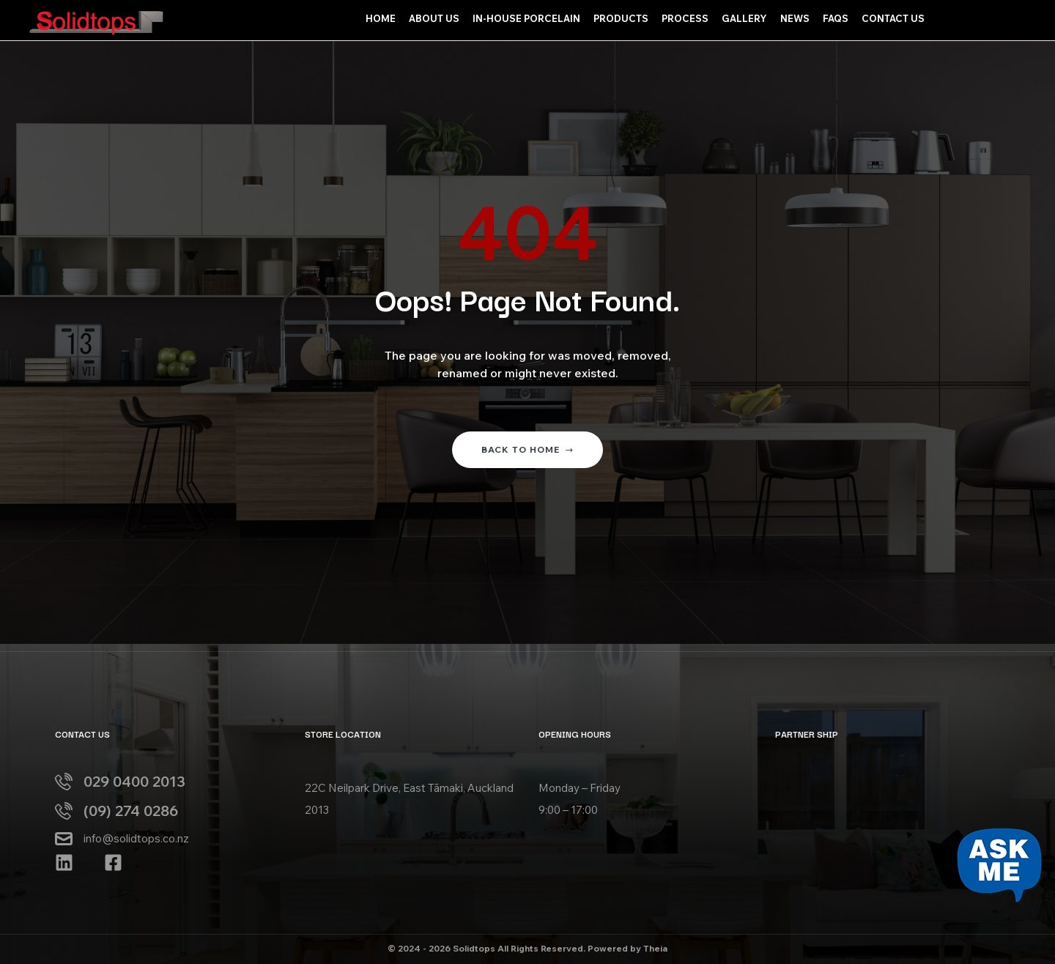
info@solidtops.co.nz (136, 838)
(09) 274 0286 (131, 810)
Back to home (527, 449)
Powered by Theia (627, 948)
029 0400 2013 (134, 781)
